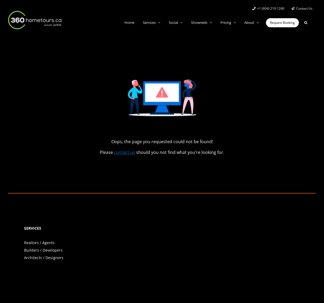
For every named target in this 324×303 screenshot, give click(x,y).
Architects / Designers (43, 257)
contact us (124, 152)
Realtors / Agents (39, 242)
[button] (305, 22)
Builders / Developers (43, 250)
